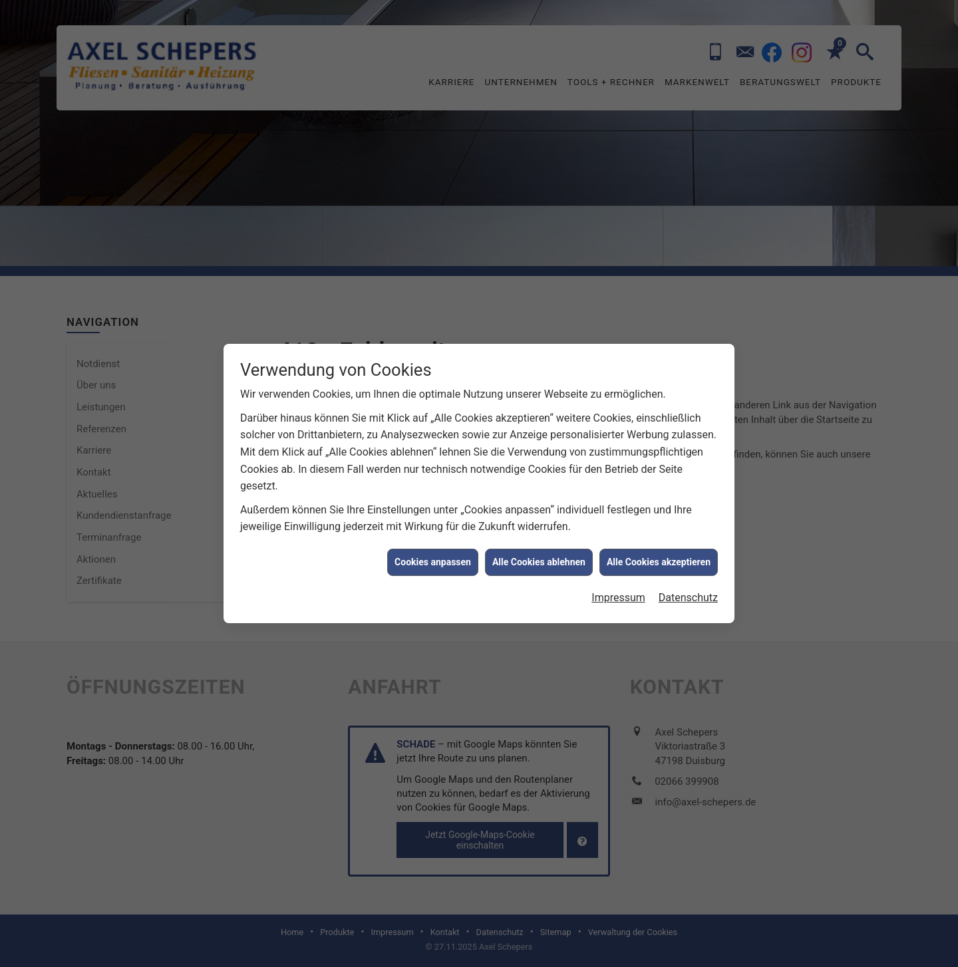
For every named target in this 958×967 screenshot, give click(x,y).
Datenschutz (688, 588)
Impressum (618, 588)
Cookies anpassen (433, 552)
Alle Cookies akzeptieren (659, 552)
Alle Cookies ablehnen (538, 552)
